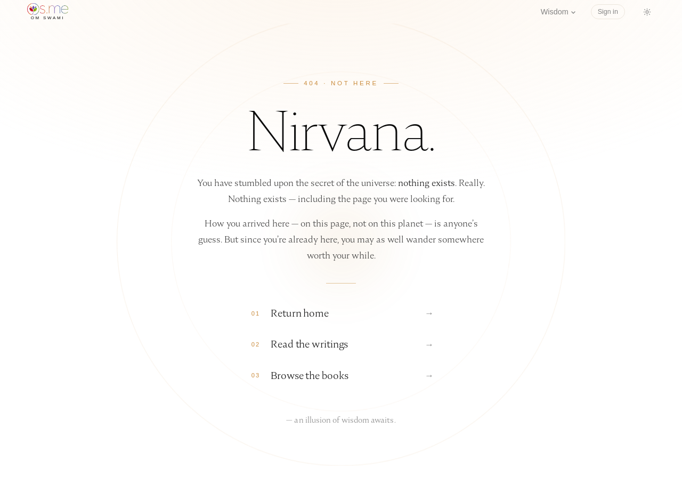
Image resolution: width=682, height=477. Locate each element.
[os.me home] (47, 11)
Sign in (608, 11)
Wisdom (558, 11)
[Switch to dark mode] (647, 11)
